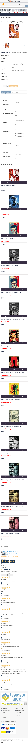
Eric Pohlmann (18, 66)
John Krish (23, 72)
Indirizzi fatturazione (20, 715)
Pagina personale (20, 710)
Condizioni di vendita (6, 710)
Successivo (10, 575)
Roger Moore (14, 63)
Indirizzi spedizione (20, 714)
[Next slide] (24, 46)
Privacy (3, 712)
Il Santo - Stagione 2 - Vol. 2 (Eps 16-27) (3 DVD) (12, 346)
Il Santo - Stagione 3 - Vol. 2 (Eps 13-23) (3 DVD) (12, 399)
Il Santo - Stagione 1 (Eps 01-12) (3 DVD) (11, 292)
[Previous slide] (4, 46)
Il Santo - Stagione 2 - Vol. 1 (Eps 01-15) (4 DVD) (12, 319)
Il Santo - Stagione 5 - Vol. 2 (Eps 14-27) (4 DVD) (12, 479)
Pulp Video (17, 102)
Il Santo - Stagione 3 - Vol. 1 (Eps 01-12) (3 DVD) (12, 372)
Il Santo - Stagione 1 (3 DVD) (8, 238)
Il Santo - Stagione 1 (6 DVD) (8, 185)
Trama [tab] (13, 92)
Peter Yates (14, 70)
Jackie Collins (18, 64)
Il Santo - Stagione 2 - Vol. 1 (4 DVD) (9, 265)
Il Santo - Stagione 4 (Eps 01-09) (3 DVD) (11, 426)
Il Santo (3, 212)
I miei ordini (18, 712)
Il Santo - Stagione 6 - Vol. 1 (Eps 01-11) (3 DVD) (12, 506)
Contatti (4, 717)
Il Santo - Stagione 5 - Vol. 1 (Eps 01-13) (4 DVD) (12, 453)
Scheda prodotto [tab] (6, 92)
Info (3, 715)
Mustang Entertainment (19, 107)
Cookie (3, 714)
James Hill (19, 70)
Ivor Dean (19, 63)
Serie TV (13, 60)
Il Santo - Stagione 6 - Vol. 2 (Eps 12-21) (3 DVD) (12, 533)
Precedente (4, 575)
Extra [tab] (17, 92)
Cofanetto (17, 145)
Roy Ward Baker (17, 72)
